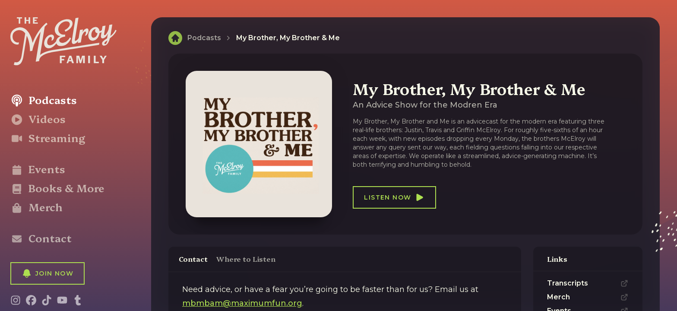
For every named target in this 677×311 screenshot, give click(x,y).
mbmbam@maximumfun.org (242, 303)
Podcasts (204, 38)
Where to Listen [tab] (245, 258)
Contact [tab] (193, 258)
